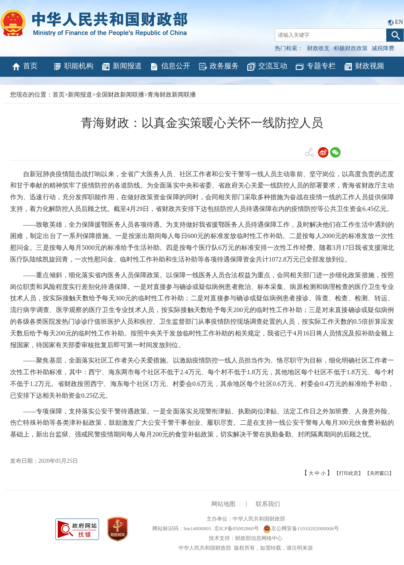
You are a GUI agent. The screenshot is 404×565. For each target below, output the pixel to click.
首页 (24, 67)
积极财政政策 (351, 48)
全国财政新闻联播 (120, 94)
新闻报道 (121, 67)
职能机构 (73, 67)
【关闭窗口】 (379, 473)
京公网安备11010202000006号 (301, 528)
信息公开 (169, 67)
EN (399, 22)
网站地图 (223, 504)
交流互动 (266, 67)
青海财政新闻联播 (171, 94)
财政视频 (363, 67)
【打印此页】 (348, 473)
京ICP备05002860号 (236, 528)
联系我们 (268, 504)
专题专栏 (315, 67)
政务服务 (218, 67)
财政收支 (318, 48)
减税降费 (383, 48)
